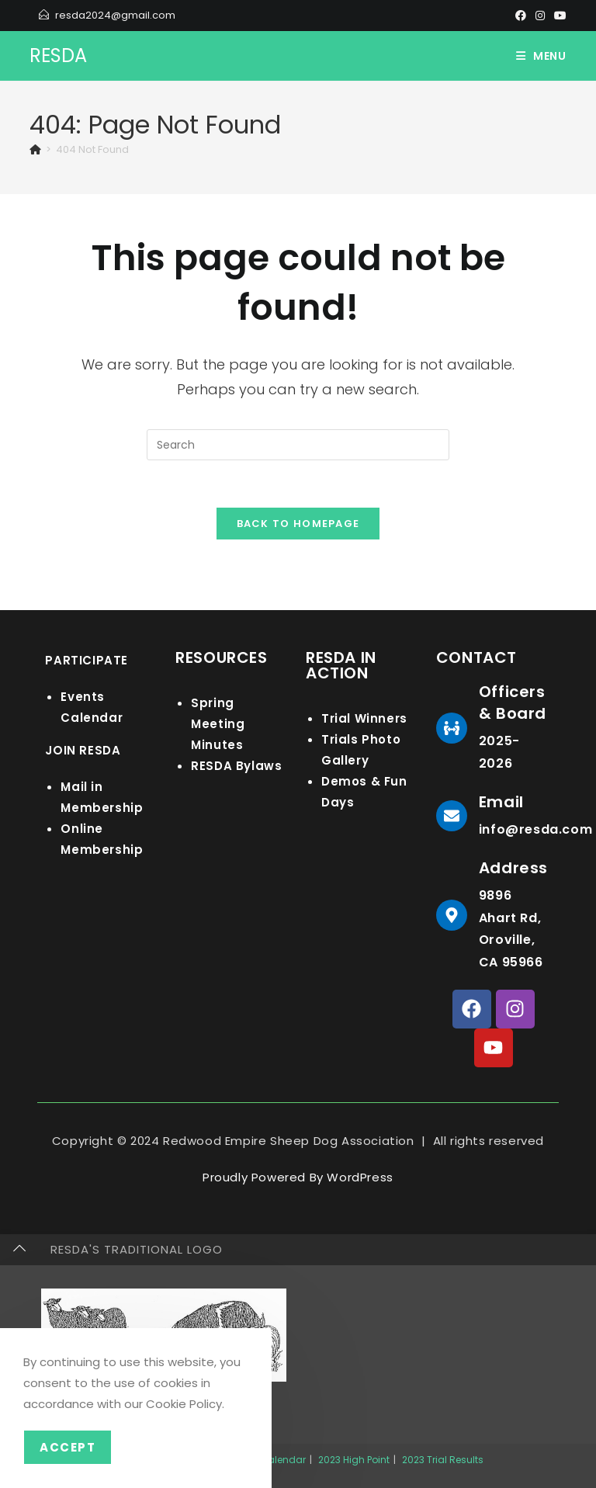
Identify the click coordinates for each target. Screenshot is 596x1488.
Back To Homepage (298, 523)
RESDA (58, 55)
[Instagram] (540, 15)
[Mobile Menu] (541, 56)
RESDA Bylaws (236, 766)
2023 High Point (354, 1459)
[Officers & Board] (451, 728)
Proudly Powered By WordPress (298, 1177)
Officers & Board (512, 702)
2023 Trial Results (442, 1459)
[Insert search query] (298, 444)
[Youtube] (558, 15)
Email (501, 802)
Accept (67, 1447)
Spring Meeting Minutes (217, 724)
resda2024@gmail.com (115, 15)
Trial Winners (364, 718)
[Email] (451, 815)
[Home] (35, 149)
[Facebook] (521, 15)
